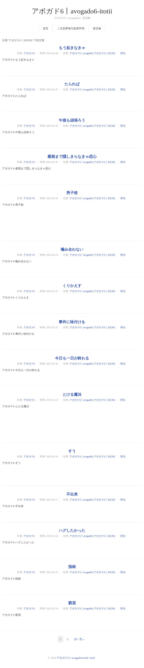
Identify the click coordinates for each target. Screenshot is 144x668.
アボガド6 (29, 53)
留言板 (97, 28)
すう (72, 451)
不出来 (72, 494)
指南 (72, 567)
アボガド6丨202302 (104, 53)
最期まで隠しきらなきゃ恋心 (72, 156)
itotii (92, 657)
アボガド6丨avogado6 (81, 53)
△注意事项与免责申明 (70, 28)
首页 (45, 28)
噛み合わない (72, 249)
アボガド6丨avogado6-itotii (72, 11)
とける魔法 (72, 394)
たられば (72, 84)
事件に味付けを (72, 322)
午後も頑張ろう (72, 120)
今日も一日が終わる (72, 358)
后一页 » (79, 639)
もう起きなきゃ (72, 48)
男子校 (72, 193)
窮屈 (72, 603)
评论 (122, 53)
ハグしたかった (72, 530)
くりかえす (72, 286)
